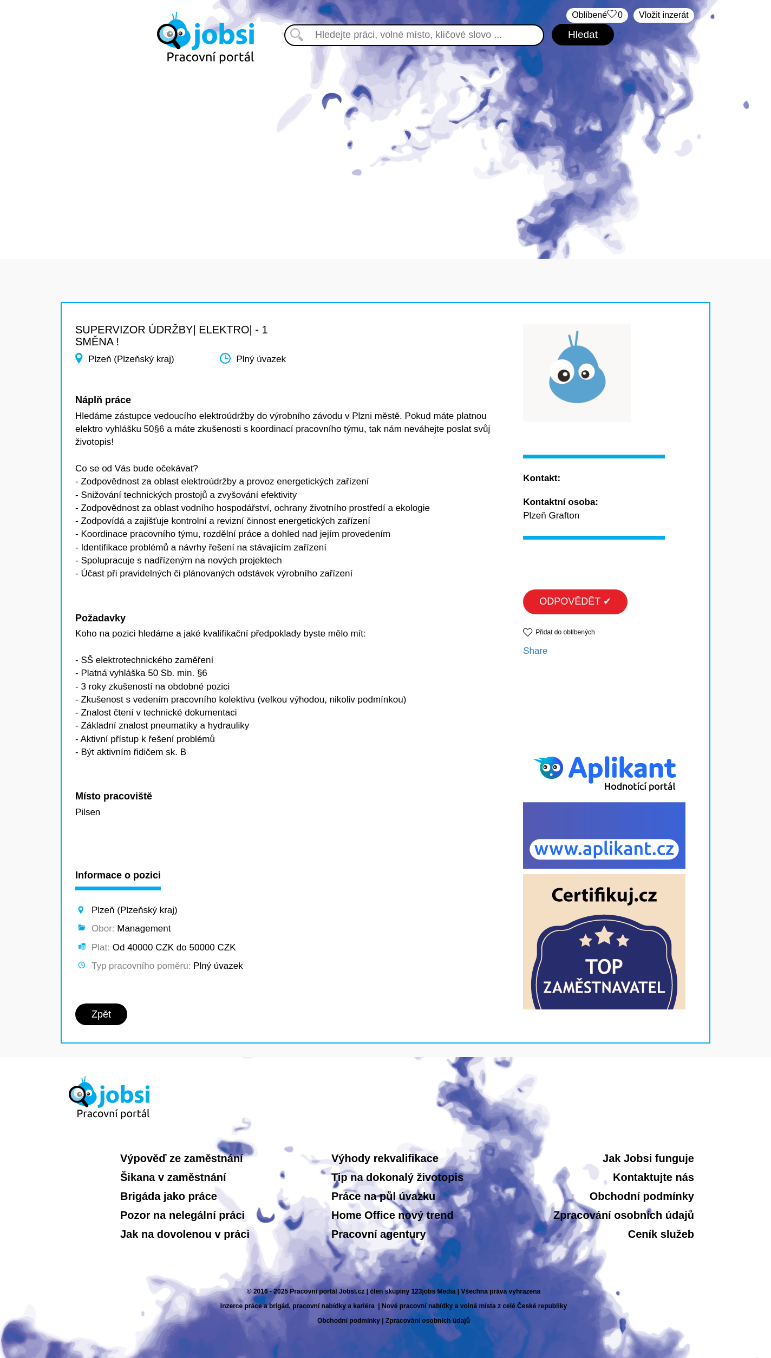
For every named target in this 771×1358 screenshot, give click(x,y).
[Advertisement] (385, 156)
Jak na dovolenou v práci (185, 1234)
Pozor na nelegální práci (182, 1215)
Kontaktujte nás (653, 1177)
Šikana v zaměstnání (173, 1177)
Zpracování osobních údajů (623, 1215)
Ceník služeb (661, 1234)
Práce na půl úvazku (383, 1196)
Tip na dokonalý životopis (397, 1177)
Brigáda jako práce (168, 1196)
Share (535, 651)
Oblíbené (597, 15)
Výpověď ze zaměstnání (181, 1158)
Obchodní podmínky (642, 1196)
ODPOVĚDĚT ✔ (575, 601)
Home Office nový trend (392, 1215)
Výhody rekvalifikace (385, 1158)
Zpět (101, 1014)
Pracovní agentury (378, 1234)
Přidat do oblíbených (564, 632)
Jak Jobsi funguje (648, 1158)
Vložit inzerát (664, 14)
